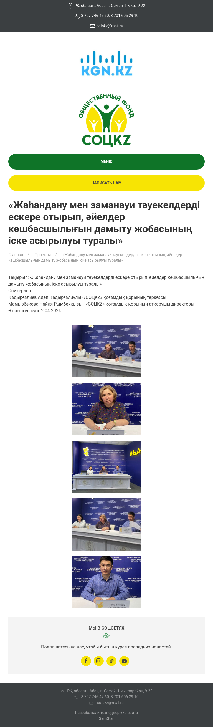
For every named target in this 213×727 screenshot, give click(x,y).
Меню (106, 161)
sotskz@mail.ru (110, 26)
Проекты (43, 255)
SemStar (106, 718)
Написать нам (106, 183)
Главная (15, 255)
